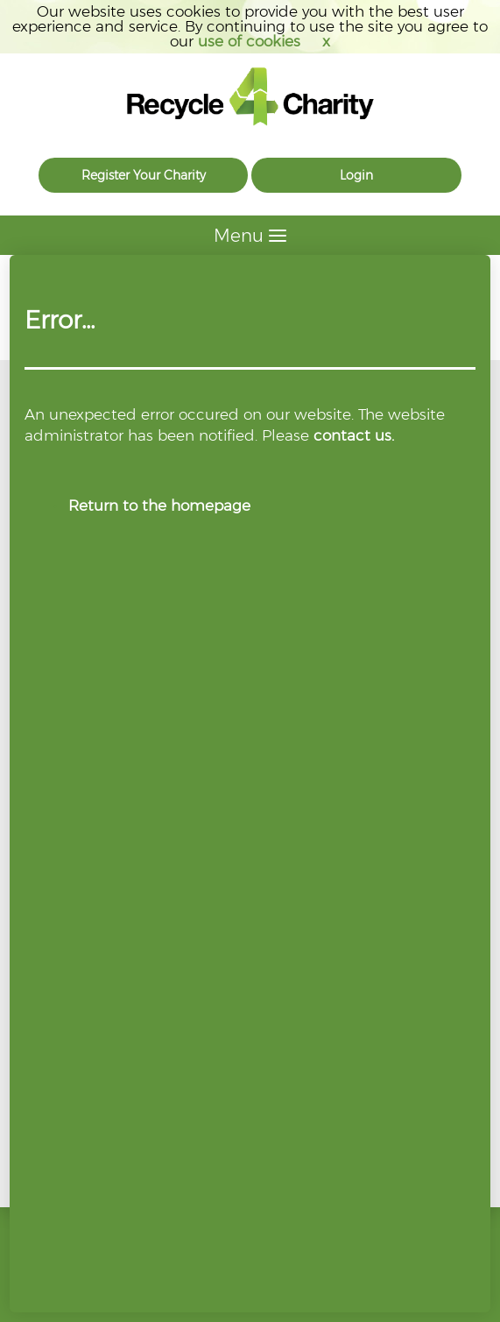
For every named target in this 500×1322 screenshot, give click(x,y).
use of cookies (249, 41)
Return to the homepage (159, 505)
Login (356, 175)
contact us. (353, 435)
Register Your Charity (143, 175)
